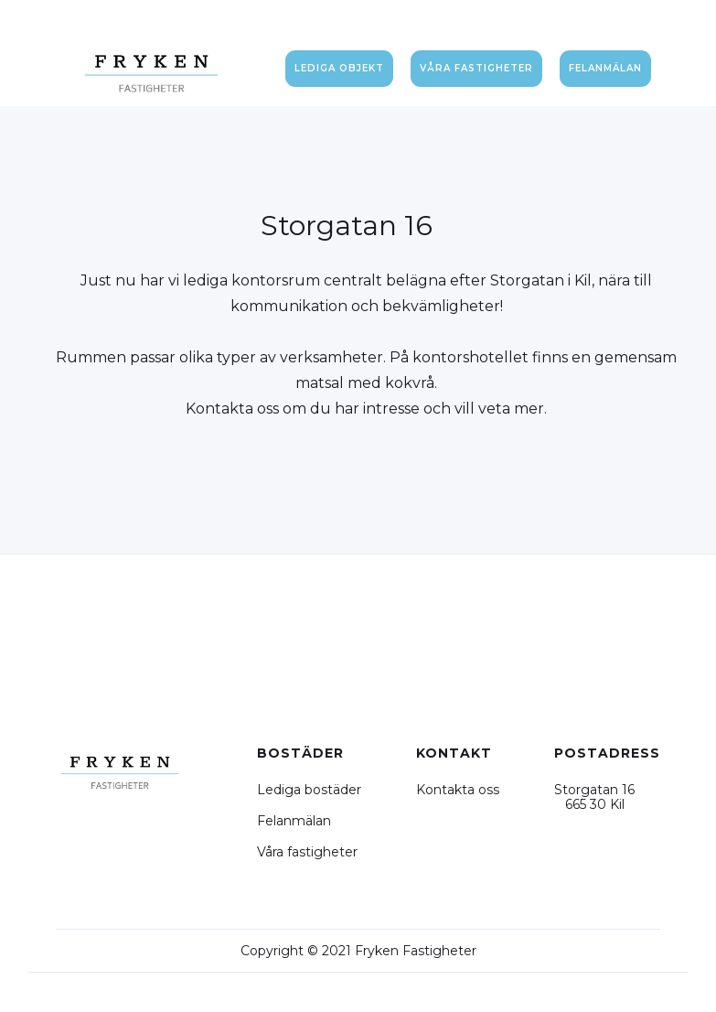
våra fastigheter (476, 68)
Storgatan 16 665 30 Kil (594, 797)
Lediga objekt (339, 68)
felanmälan (605, 68)
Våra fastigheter (307, 852)
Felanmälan (294, 820)
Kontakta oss (457, 789)
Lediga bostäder (309, 789)
